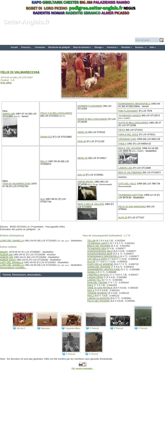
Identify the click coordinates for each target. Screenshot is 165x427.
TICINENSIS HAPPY (98, 243)
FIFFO (121, 130)
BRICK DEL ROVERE (129, 148)
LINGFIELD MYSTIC (98, 274)
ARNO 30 (82, 132)
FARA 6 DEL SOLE (128, 134)
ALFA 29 (122, 217)
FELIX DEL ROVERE (98, 301)
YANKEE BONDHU (97, 293)
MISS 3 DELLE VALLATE (90, 204)
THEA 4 (122, 143)
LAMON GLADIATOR (98, 298)
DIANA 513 (46, 136)
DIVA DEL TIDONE (97, 282)
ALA (42, 199)
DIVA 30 (81, 141)
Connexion (40, 47)
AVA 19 (81, 174)
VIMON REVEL (85, 181)
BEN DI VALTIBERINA (130, 172)
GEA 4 (90, 290)
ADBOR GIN (6, 257)
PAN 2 (90, 295)
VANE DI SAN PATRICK (100, 287)
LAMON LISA (125, 168)
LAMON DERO (95, 277)
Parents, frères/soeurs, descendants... (23, 274)
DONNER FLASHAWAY (90, 106)
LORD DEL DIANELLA (12, 240)
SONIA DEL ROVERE (98, 267)
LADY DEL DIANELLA (11, 262)
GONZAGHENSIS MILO (100, 251)
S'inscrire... (26, 47)
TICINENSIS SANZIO (129, 115)
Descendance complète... (13, 267)
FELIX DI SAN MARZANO (132, 206)
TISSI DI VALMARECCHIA (16, 183)
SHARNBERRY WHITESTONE (103, 269)
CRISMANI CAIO (127, 139)
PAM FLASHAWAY (128, 111)
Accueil (14, 47)
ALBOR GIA (6, 254)
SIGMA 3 (92, 272)
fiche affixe (6, 82)
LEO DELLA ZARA (97, 259)
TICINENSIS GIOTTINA (130, 195)
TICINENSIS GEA (96, 248)
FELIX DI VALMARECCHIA (20, 72)
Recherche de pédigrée (59, 47)
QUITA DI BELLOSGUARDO (133, 122)
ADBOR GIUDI (8, 259)
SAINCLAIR (8, 113)
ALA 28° (91, 261)
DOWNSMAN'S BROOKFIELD (134, 103)
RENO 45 (82, 158)
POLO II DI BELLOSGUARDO (56, 113)
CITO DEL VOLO (127, 183)
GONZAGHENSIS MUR (99, 253)
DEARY (4, 252)
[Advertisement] (82, 402)
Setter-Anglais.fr (26, 22)
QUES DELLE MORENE (100, 264)
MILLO (43, 161)
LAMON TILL (94, 280)
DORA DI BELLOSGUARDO (92, 119)
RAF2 (90, 285)
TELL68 (91, 240)
